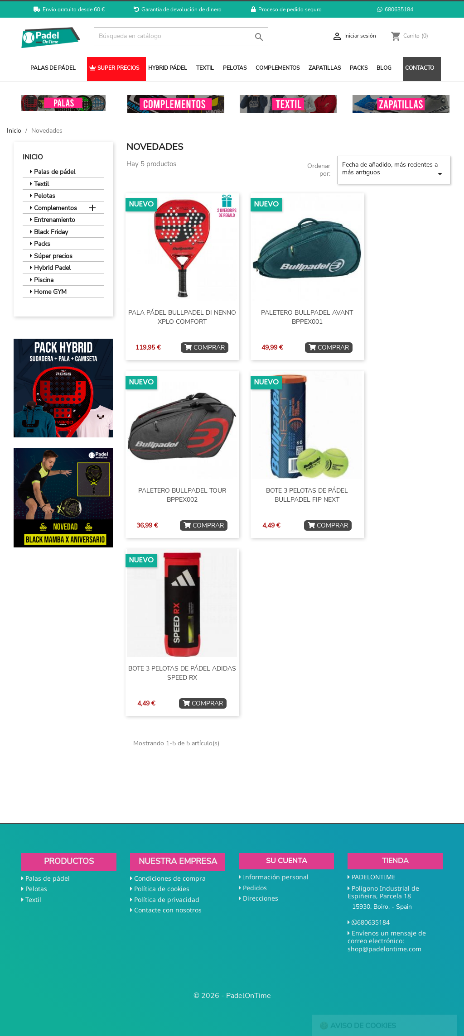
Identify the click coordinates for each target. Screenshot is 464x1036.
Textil (39, 184)
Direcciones (260, 898)
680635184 (395, 9)
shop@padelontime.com (384, 949)
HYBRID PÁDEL (167, 68)
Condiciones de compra (170, 878)
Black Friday (49, 232)
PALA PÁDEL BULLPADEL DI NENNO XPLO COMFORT (182, 317)
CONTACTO (419, 68)
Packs (40, 244)
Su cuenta (286, 861)
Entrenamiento (52, 220)
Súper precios (51, 256)
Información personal (276, 877)
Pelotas (42, 196)
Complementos (53, 208)
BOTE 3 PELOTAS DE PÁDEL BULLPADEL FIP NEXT (307, 495)
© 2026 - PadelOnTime (232, 996)
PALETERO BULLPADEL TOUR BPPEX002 (182, 495)
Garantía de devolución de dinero (178, 9)
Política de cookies (161, 888)
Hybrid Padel (50, 268)
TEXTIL (205, 68)
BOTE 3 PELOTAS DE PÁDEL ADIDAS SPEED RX (182, 673)
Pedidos (255, 887)
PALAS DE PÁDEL (53, 68)
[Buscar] (181, 36)
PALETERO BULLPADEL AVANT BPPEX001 (307, 317)
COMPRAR (204, 347)
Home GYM (48, 292)
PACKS (358, 68)
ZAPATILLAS (325, 68)
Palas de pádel (52, 172)
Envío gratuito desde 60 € (69, 9)
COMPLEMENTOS (278, 68)
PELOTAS (234, 68)
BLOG (384, 68)
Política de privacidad (166, 899)
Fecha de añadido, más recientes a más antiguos (393, 170)
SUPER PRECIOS (114, 68)
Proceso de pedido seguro (286, 9)
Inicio (33, 157)
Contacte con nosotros (168, 910)
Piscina (41, 280)
